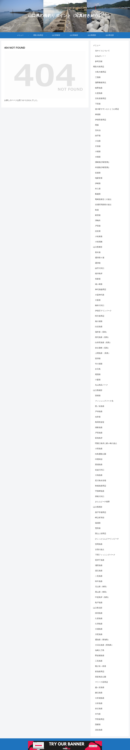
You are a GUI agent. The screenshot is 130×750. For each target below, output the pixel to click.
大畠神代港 (99, 295)
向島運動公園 (100, 454)
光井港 (98, 417)
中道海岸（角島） (102, 597)
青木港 (98, 252)
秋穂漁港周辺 (100, 486)
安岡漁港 (98, 544)
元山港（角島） (101, 587)
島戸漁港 (98, 603)
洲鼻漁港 (98, 427)
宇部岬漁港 (99, 491)
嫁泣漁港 (98, 693)
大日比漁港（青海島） (104, 645)
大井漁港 (98, 703)
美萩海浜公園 (100, 677)
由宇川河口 (99, 268)
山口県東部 (97, 247)
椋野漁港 (98, 88)
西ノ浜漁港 (99, 406)
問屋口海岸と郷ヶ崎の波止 (106, 443)
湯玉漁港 (98, 571)
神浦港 (98, 114)
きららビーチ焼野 (102, 502)
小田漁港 (98, 449)
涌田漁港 (98, 565)
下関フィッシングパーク (105, 555)
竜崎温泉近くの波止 (103, 199)
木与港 (98, 714)
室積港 (98, 396)
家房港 (98, 215)
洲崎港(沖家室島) (102, 162)
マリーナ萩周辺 (101, 682)
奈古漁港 (98, 709)
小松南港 (98, 236)
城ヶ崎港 (98, 284)
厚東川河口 (99, 496)
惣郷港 (98, 724)
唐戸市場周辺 (100, 512)
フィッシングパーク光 (104, 401)
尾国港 (98, 374)
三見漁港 (98, 661)
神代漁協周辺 (100, 289)
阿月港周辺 (99, 316)
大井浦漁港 (99, 698)
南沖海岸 (98, 274)
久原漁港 (98, 618)
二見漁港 (98, 576)
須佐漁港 (98, 730)
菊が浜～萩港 (100, 666)
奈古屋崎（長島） (102, 348)
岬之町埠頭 (99, 518)
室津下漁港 (99, 560)
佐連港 (98, 173)
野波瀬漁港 (99, 656)
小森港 (98, 380)
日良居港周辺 (100, 98)
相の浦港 (98, 321)
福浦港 (98, 523)
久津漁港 (98, 624)
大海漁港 (98, 475)
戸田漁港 (98, 433)
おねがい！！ (100, 56)
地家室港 (98, 178)
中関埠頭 (98, 459)
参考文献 (98, 61)
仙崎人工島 (99, 650)
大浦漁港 (98, 629)
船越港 (98, 194)
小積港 (98, 151)
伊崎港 (98, 183)
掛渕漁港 (98, 613)
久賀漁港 (98, 93)
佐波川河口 (99, 470)
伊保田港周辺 (100, 120)
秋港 (97, 210)
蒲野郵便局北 (100, 83)
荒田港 (98, 528)
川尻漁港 (98, 634)
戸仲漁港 (98, 411)
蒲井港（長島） (101, 332)
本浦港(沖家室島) (102, 167)
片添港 (98, 146)
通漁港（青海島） (102, 640)
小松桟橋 (98, 242)
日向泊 (98, 130)
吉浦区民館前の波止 (103, 205)
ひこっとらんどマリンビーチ (107, 539)
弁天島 (98, 369)
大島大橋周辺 (100, 72)
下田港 (98, 104)
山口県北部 (97, 608)
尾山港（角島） (101, 592)
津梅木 (98, 220)
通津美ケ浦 (99, 258)
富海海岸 (98, 438)
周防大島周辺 (98, 67)
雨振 (97, 125)
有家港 (98, 279)
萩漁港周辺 (99, 672)
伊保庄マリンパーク (103, 311)
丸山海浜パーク (101, 385)
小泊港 (98, 141)
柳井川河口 (99, 305)
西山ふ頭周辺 (100, 533)
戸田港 (98, 226)
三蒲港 (98, 77)
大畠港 (98, 300)
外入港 (98, 189)
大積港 (98, 157)
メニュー (96, 45)
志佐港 (98, 231)
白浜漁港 (98, 327)
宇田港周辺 (99, 719)
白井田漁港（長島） (103, 342)
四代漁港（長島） (102, 337)
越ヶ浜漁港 (99, 687)
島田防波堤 (99, 422)
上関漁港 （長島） (102, 353)
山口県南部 (97, 390)
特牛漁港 (98, 581)
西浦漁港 (98, 465)
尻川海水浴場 (100, 481)
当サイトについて (102, 51)
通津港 (98, 263)
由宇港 (98, 136)
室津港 (98, 358)
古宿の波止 (99, 549)
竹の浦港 (98, 364)
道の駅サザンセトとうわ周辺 (107, 109)
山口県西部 (97, 507)
